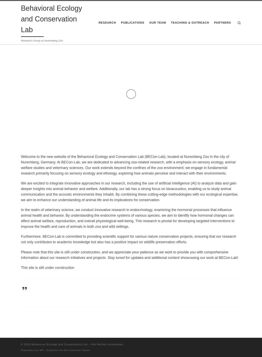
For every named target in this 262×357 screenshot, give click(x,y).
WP (42, 350)
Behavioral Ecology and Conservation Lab (60, 344)
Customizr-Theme (79, 350)
